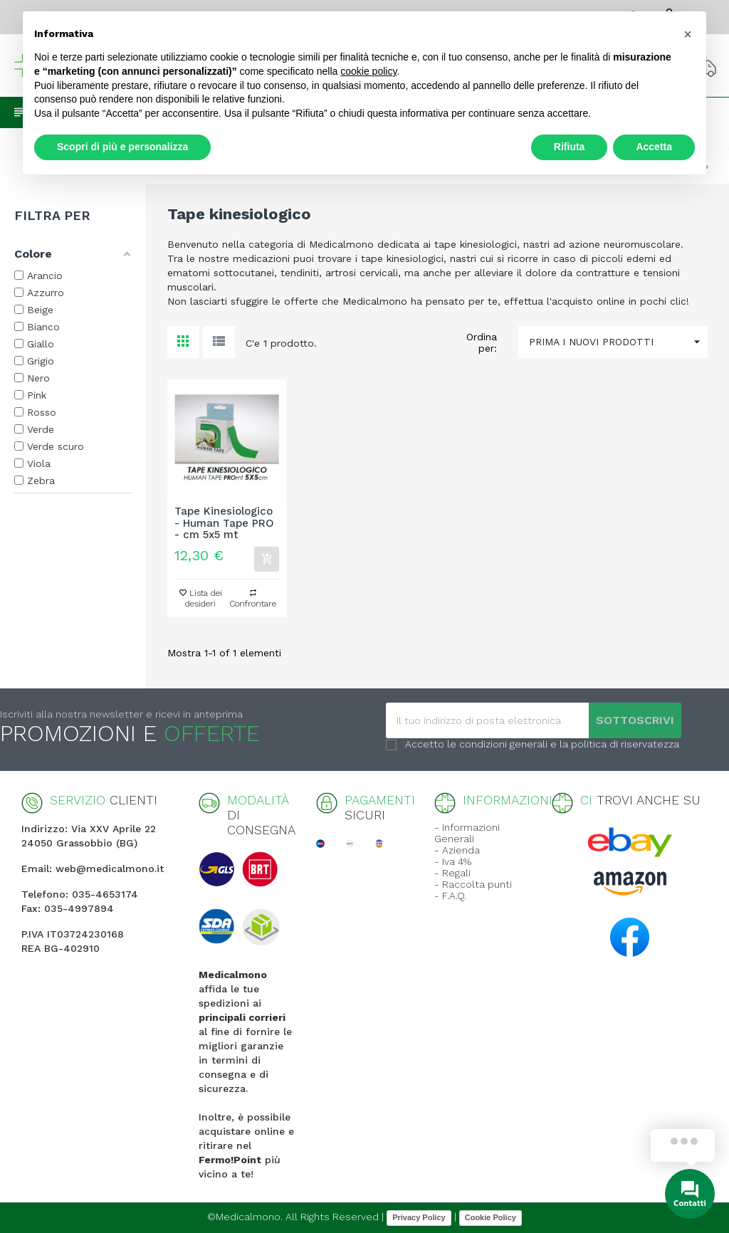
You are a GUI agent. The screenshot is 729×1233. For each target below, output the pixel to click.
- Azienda (457, 850)
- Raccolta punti (473, 884)
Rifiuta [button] (569, 146)
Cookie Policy (490, 1217)
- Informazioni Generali (467, 833)
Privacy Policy (419, 1217)
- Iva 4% (452, 861)
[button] (687, 34)
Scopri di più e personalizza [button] (122, 146)
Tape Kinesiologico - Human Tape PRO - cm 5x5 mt (224, 523)
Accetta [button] (654, 146)
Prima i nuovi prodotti (618, 342)
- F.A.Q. (450, 895)
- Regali (452, 872)
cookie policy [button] (368, 71)
